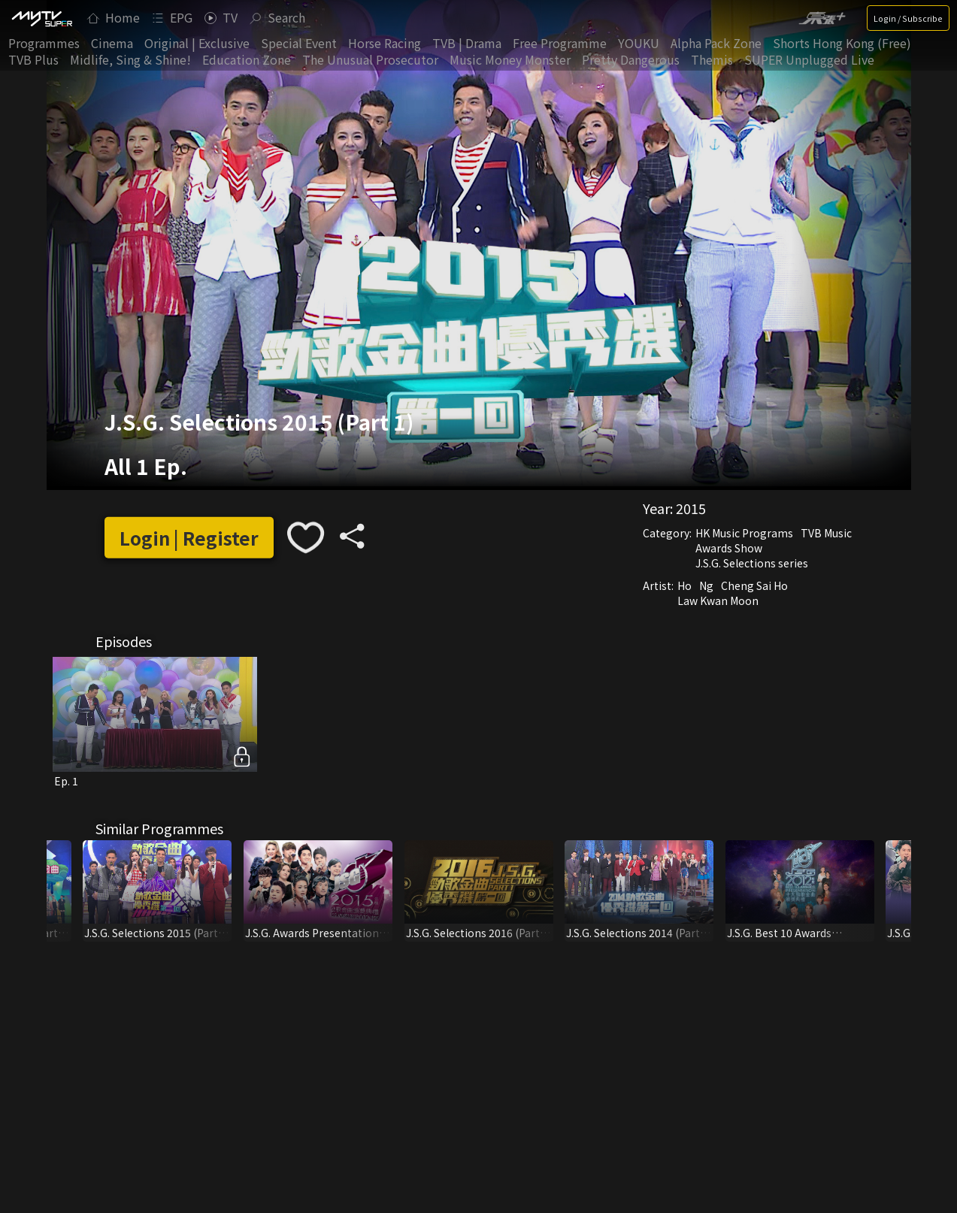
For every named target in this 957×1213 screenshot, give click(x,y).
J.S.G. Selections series (751, 562)
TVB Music (826, 532)
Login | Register (189, 538)
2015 (691, 508)
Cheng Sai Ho (754, 585)
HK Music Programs (744, 532)
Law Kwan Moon (718, 600)
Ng (706, 585)
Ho (684, 585)
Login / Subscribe (908, 18)
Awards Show (728, 547)
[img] (41, 18)
